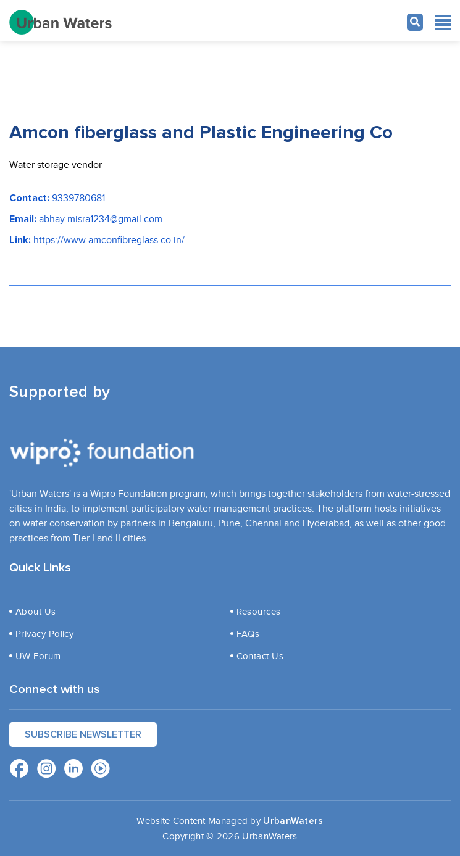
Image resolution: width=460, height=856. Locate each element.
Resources (258, 612)
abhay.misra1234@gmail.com (100, 219)
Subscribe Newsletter (83, 734)
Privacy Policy (44, 634)
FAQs (248, 634)
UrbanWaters (293, 821)
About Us (35, 612)
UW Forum (38, 656)
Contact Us (260, 656)
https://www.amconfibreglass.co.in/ (109, 240)
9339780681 (78, 198)
